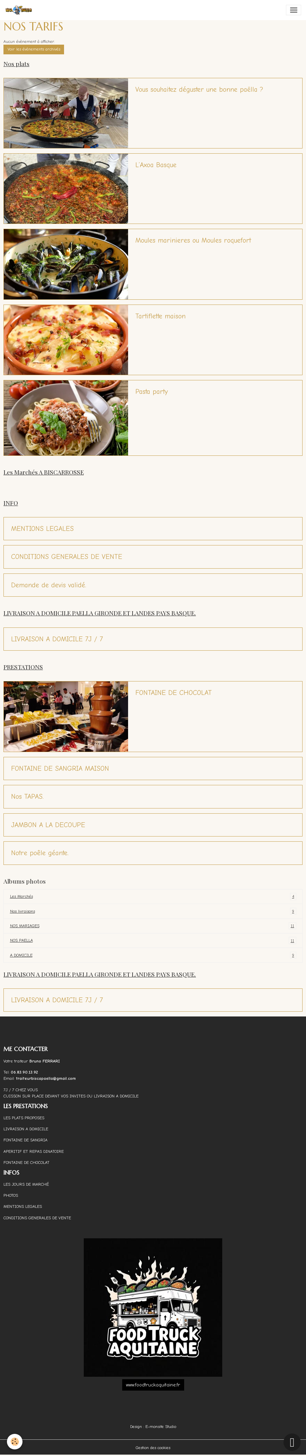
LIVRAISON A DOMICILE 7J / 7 (57, 639)
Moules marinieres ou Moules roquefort (193, 240)
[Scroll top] (292, 1442)
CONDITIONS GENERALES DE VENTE (66, 557)
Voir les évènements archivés (34, 49)
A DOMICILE (153, 955)
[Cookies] (14, 1441)
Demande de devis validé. (48, 585)
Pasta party (151, 392)
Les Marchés (153, 896)
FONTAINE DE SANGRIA (25, 1140)
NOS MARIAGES (153, 925)
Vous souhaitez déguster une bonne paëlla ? (199, 89)
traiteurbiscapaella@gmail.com (46, 1078)
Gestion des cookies (153, 1447)
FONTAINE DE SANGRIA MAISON (60, 768)
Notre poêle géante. (40, 853)
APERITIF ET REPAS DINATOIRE (33, 1151)
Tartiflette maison (160, 316)
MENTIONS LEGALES (42, 529)
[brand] (20, 10)
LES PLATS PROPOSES (23, 1117)
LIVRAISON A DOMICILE (25, 1129)
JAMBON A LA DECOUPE (48, 825)
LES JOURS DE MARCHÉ (26, 1184)
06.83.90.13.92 (24, 1072)
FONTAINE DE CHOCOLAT (173, 693)
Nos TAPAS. (27, 797)
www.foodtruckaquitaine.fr (153, 1385)
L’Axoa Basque (156, 165)
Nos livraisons (153, 911)
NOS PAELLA (153, 940)
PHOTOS (10, 1195)
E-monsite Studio (160, 1426)
